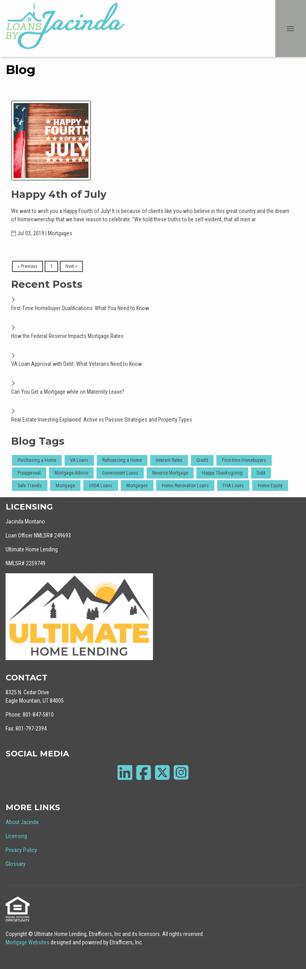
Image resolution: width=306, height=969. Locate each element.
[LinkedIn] (125, 772)
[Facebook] (143, 772)
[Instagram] (181, 772)
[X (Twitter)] (162, 772)
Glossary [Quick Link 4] (16, 864)
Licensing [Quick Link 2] (16, 836)
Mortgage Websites (28, 942)
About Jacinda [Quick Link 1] (22, 822)
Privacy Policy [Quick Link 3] (21, 850)
